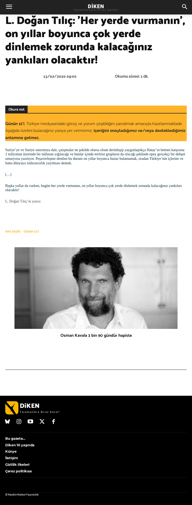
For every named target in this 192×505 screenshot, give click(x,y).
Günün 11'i (31, 231)
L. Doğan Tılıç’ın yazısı (23, 201)
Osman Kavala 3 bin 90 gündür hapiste (96, 335)
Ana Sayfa (12, 231)
